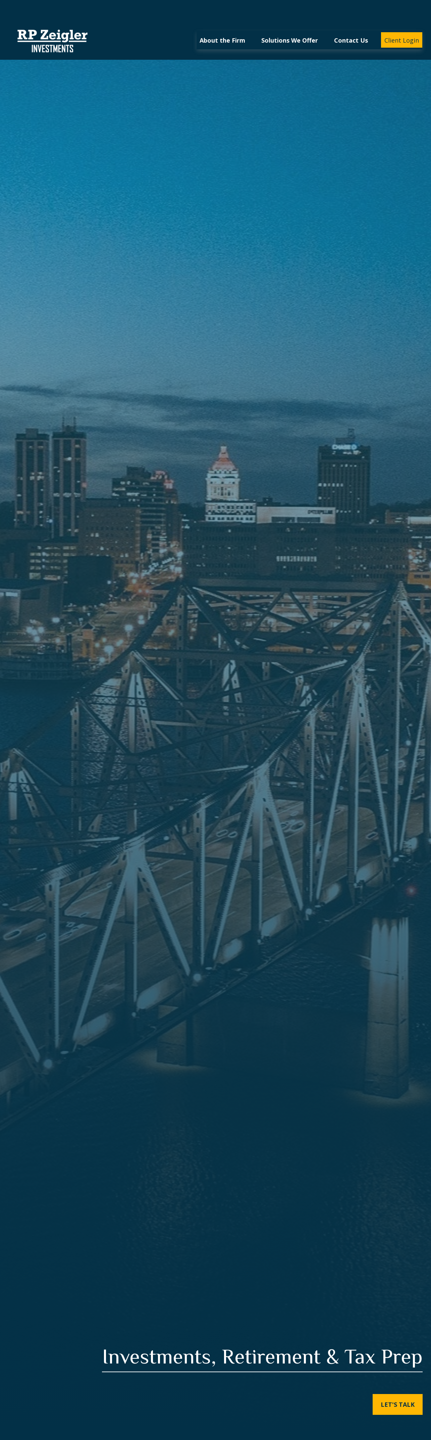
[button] (222, 19)
